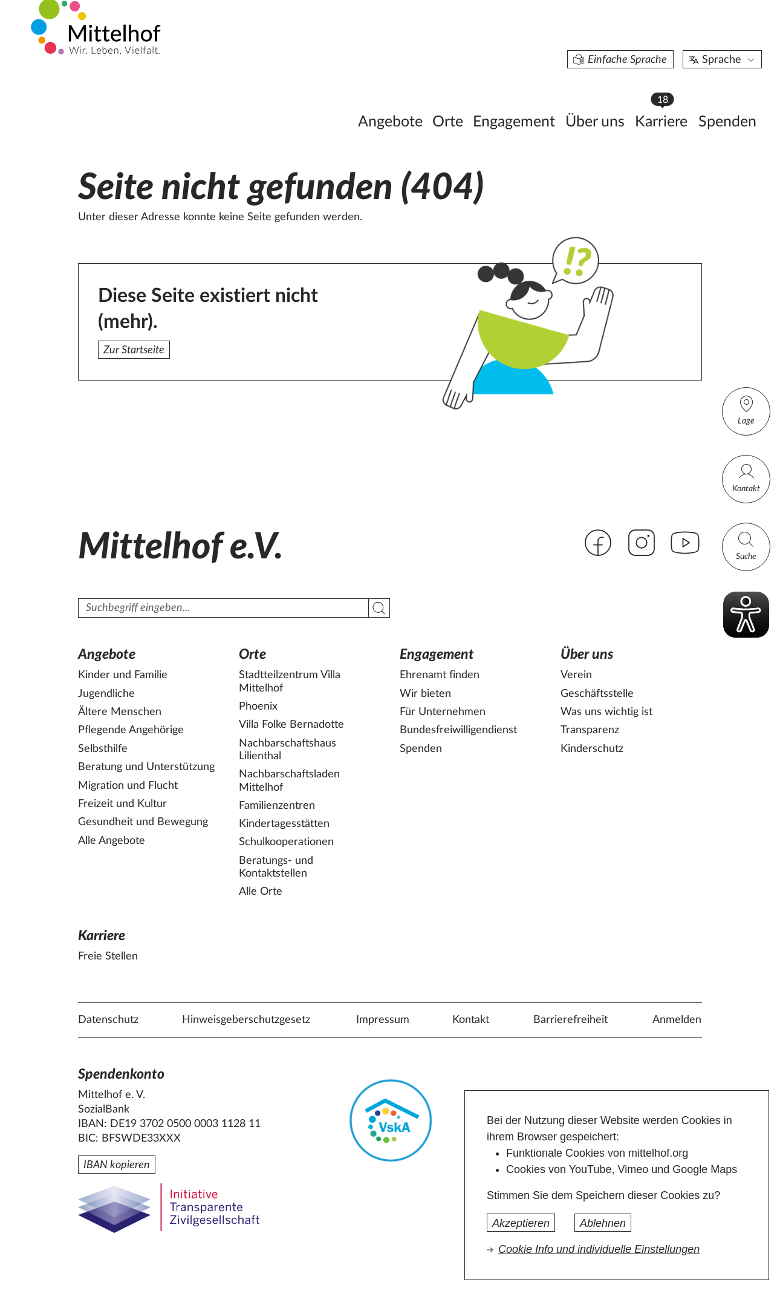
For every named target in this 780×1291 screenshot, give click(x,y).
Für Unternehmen (443, 712)
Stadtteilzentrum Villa (289, 682)
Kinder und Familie (122, 675)
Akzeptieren (521, 1223)
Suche (746, 545)
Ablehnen (603, 1223)
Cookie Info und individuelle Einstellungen (599, 1249)
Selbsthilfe (103, 749)
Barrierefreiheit (570, 1020)
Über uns (535, 100)
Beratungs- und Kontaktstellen (276, 867)
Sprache (663, 38)
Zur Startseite (133, 350)
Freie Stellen (108, 956)
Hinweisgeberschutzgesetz (246, 1020)
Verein (576, 675)
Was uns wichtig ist (606, 712)
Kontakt (746, 477)
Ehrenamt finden (439, 675)
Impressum (382, 1020)
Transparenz (590, 730)
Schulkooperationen (286, 842)
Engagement (455, 100)
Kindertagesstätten (284, 824)
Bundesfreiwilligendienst (458, 730)
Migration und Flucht (128, 785)
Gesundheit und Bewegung (143, 822)
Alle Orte (260, 891)
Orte (388, 100)
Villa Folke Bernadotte (291, 724)
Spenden (668, 100)
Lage (746, 409)
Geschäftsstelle (597, 693)
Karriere (605, 97)
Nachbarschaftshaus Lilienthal (287, 750)
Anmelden (676, 1020)
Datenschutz (108, 1020)
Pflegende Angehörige (131, 730)
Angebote (331, 100)
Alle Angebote (111, 840)
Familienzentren (277, 805)
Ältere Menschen (119, 712)
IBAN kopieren (116, 1165)
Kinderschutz (592, 749)
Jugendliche (106, 693)
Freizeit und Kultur (122, 804)
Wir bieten (425, 693)
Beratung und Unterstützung (146, 767)
